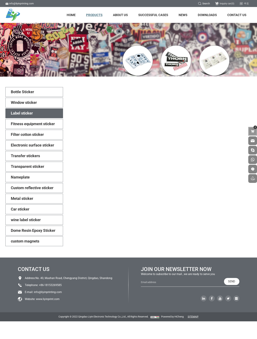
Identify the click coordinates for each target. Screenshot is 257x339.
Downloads (207, 15)
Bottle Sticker (22, 92)
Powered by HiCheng (172, 316)
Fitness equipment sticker (33, 124)
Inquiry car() (224, 3)
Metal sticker (22, 198)
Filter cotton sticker (27, 134)
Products (94, 15)
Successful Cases (153, 15)
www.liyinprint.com (48, 299)
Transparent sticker (27, 166)
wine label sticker (26, 220)
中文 (244, 3)
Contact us (236, 15)
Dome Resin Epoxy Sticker (33, 230)
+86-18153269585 (50, 285)
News (183, 15)
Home (71, 15)
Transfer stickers (25, 156)
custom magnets (25, 241)
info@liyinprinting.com (19, 3)
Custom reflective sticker (32, 188)
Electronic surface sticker (32, 145)
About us (120, 15)
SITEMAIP (193, 316)
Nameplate (20, 177)
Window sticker (24, 102)
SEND (231, 281)
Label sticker (22, 113)
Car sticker (20, 209)
